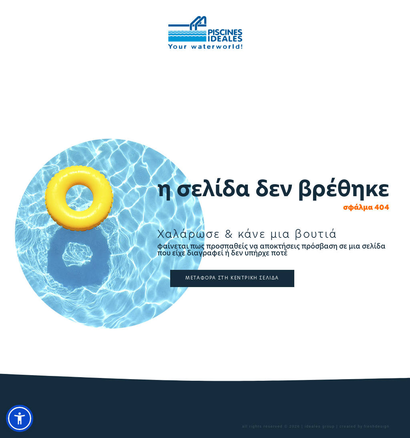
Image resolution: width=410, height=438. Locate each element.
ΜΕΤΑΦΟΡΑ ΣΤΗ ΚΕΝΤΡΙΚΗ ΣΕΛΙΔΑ (232, 278)
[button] (19, 418)
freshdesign (377, 426)
